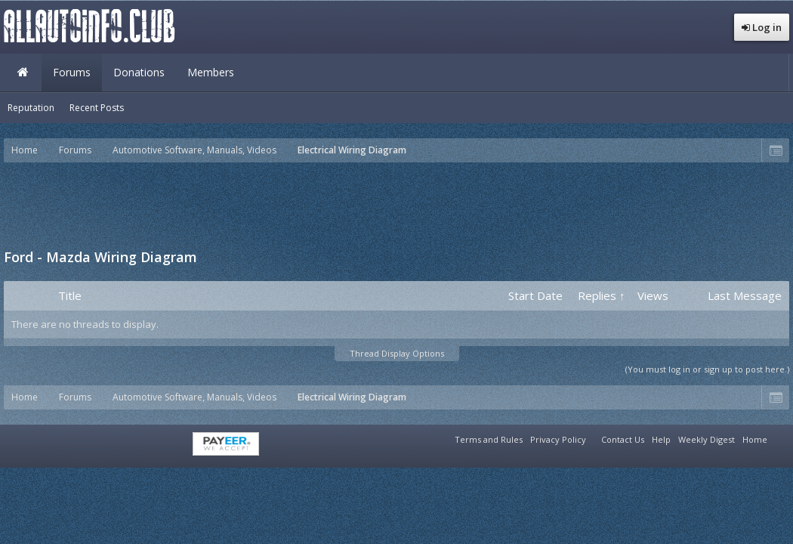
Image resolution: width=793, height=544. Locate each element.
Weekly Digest (706, 439)
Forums (72, 72)
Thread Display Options (397, 353)
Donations (139, 72)
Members (210, 72)
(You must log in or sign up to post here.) (707, 369)
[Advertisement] (396, 204)
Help (661, 439)
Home (23, 72)
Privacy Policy (558, 439)
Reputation (31, 107)
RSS (780, 437)
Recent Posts (96, 107)
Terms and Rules (489, 439)
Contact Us (622, 439)
